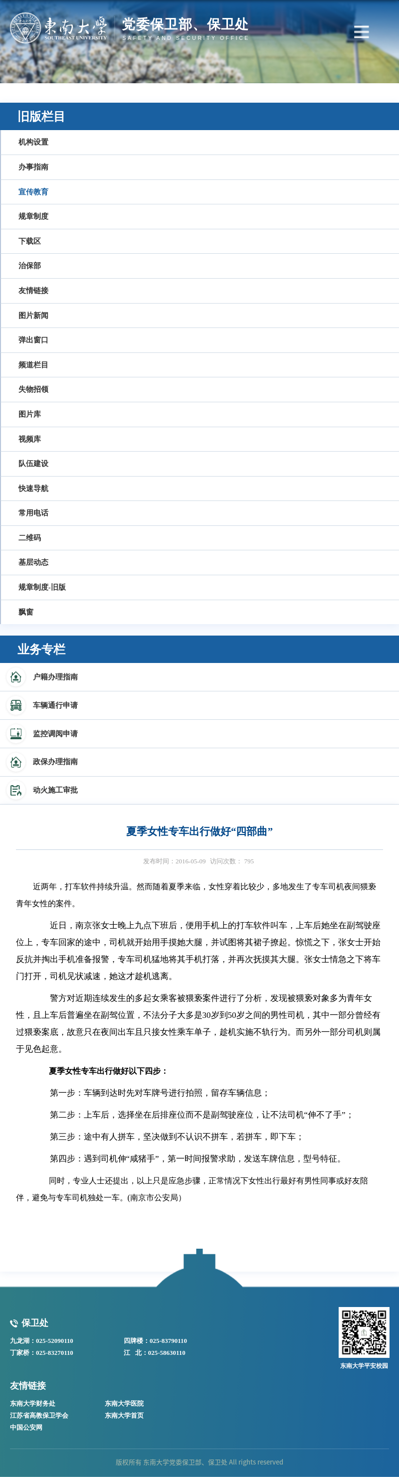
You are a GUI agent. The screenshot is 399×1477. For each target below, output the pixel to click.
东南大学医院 (124, 1403)
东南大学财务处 (32, 1403)
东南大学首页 (124, 1415)
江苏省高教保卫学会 (39, 1415)
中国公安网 (26, 1427)
